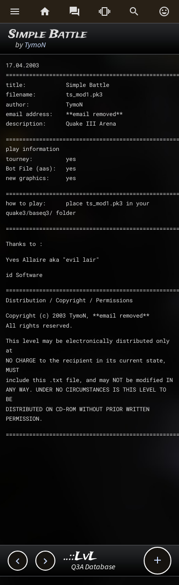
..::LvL (80, 556)
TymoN (35, 44)
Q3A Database (93, 566)
